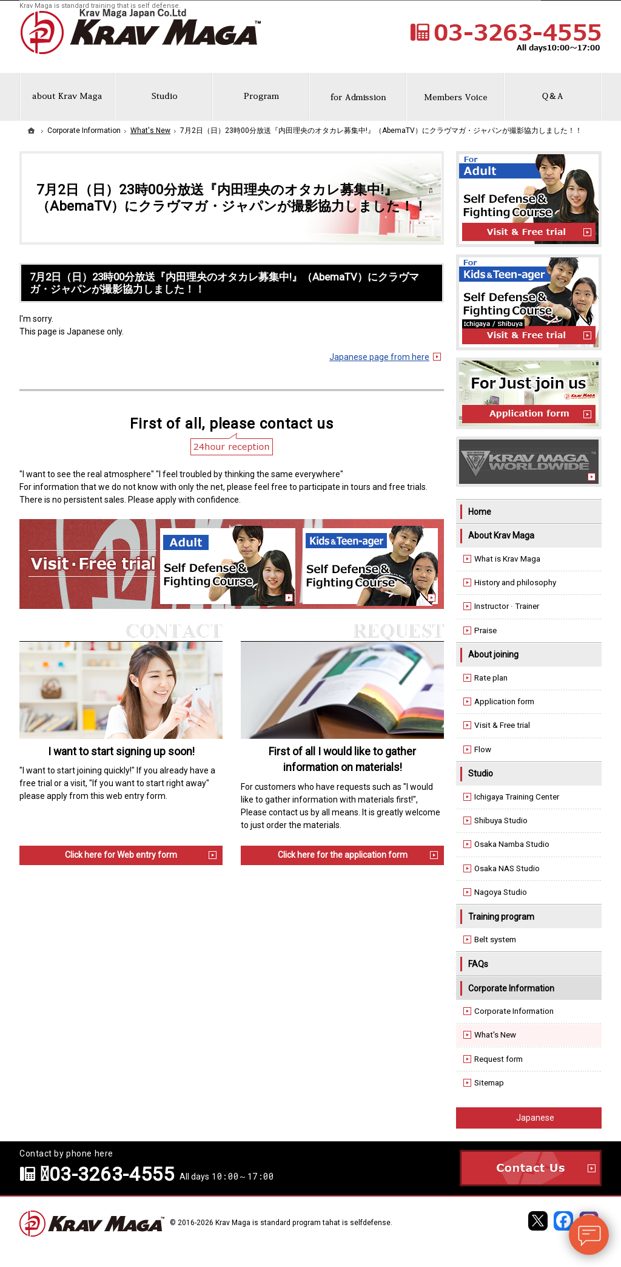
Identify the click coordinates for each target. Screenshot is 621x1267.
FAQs (478, 964)
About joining (493, 654)
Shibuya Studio (501, 820)
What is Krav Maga (507, 558)
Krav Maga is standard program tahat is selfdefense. (303, 1222)
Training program (501, 917)
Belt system (495, 939)
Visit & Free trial (502, 725)
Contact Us (531, 1168)
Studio (480, 773)
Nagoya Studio (500, 892)
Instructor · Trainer (506, 606)
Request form (498, 1059)
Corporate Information (511, 988)
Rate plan (491, 677)
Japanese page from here (379, 357)
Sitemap (489, 1082)
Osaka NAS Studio (507, 868)
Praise (485, 630)
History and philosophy (515, 582)
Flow (482, 749)
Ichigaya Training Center (516, 796)
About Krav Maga (501, 535)
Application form (504, 701)
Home (479, 512)
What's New (495, 1034)
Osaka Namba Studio (511, 844)
